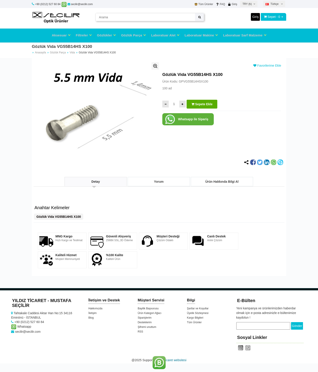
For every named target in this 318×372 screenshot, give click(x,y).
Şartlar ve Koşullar (198, 308)
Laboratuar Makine (199, 35)
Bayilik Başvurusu (148, 308)
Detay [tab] (95, 181)
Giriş (232, 4)
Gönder (297, 326)
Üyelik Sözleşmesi (197, 313)
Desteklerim (144, 322)
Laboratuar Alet (163, 35)
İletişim (92, 313)
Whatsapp (21, 326)
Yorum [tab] (158, 181)
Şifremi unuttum (147, 327)
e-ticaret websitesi (174, 360)
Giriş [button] (255, 17)
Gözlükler (104, 35)
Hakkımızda (95, 308)
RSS (140, 331)
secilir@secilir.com (80, 4)
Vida (73, 52)
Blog (91, 317)
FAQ (220, 4)
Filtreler (82, 35)
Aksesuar (59, 35)
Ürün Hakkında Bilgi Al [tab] (221, 181)
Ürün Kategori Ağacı (149, 313)
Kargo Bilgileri (195, 317)
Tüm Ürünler (203, 4)
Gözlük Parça (131, 35)
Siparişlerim (144, 317)
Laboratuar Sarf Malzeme (242, 35)
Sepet (272, 17)
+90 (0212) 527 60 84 (48, 4)
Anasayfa (40, 52)
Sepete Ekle (202, 104)
